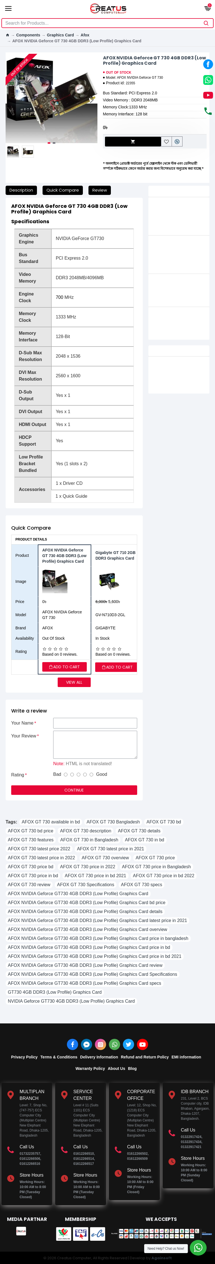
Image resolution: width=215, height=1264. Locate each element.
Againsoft (161, 1258)
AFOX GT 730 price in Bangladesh (156, 866)
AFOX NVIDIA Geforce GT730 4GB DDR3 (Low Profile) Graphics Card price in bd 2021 (94, 956)
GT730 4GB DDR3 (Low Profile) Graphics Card (55, 992)
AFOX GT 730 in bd (144, 839)
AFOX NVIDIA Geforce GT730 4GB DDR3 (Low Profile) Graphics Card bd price (86, 902)
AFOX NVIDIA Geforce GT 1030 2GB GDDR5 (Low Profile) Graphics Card (185, 252)
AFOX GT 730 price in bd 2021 (95, 875)
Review (99, 190)
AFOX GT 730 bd (163, 822)
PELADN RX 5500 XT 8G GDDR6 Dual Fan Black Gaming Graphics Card (187, 370)
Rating (17, 774)
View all (74, 682)
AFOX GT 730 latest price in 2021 (110, 848)
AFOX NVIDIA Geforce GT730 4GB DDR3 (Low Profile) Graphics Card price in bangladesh (98, 938)
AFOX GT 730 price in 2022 (87, 866)
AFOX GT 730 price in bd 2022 (163, 875)
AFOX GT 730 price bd (30, 866)
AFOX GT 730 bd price (30, 830)
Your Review (23, 736)
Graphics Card (60, 35)
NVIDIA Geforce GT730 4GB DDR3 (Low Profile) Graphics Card (71, 1001)
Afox (85, 35)
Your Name (22, 723)
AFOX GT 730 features (30, 839)
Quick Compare (62, 190)
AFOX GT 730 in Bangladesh (89, 839)
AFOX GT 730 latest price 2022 (39, 848)
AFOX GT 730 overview (105, 857)
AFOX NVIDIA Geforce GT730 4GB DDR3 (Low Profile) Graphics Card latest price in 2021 (97, 920)
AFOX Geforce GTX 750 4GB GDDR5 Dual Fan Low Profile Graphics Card (186, 213)
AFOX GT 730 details (139, 830)
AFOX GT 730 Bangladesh (113, 822)
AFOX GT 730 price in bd (33, 875)
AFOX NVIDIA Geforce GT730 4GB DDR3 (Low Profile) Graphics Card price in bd (89, 947)
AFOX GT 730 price (155, 857)
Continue (74, 790)
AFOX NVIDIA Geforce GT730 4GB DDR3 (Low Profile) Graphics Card (78, 893)
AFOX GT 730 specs (141, 884)
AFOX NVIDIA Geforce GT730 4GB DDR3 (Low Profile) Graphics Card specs (84, 983)
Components (28, 35)
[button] (91, 99)
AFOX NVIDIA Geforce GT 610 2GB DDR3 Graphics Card (183, 321)
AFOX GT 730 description (85, 830)
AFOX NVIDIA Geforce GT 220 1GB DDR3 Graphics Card (187, 288)
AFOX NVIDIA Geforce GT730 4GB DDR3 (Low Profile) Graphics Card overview (87, 929)
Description (21, 190)
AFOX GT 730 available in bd (51, 822)
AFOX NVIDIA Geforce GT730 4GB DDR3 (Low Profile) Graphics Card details (85, 911)
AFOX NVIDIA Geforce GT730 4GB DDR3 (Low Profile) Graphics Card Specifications (92, 974)
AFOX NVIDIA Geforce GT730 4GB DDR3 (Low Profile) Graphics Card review (85, 965)
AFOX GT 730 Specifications (85, 884)
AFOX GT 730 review (29, 884)
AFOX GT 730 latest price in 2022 (41, 857)
